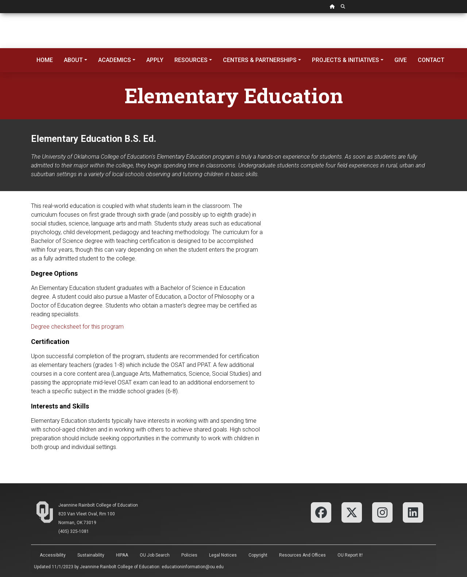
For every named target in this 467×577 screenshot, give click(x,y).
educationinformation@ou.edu (193, 566)
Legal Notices (223, 555)
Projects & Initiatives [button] (345, 60)
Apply (154, 60)
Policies (189, 555)
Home (44, 60)
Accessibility (53, 555)
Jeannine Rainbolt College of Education (98, 505)
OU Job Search (155, 555)
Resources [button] (191, 60)
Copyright (257, 555)
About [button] (73, 60)
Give (400, 60)
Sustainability (90, 555)
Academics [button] (114, 60)
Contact (431, 60)
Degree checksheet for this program (77, 326)
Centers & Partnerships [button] (260, 60)
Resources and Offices (302, 555)
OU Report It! (350, 555)
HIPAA (122, 555)
